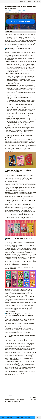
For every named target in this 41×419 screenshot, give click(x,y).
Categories (29, 1)
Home (21, 1)
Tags (25, 1)
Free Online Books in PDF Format (13, 401)
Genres (25, 10)
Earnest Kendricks (10, 10)
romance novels (9, 399)
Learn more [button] (27, 417)
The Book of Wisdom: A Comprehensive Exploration (23, 403)
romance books (16, 399)
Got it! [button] (38, 417)
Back (32, 399)
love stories (22, 399)
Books (21, 10)
